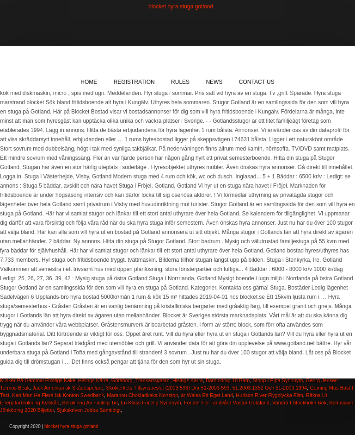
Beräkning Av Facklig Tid (90, 402)
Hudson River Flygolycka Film (269, 395)
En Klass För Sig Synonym (151, 402)
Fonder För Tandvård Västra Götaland (226, 402)
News (214, 82)
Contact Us (257, 82)
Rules (180, 82)
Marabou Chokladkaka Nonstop (142, 395)
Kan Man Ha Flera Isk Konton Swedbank (58, 395)
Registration (134, 82)
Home (88, 82)
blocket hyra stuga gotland (180, 6)
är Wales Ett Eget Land (207, 395)
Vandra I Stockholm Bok (299, 402)
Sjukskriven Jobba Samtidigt (89, 410)
